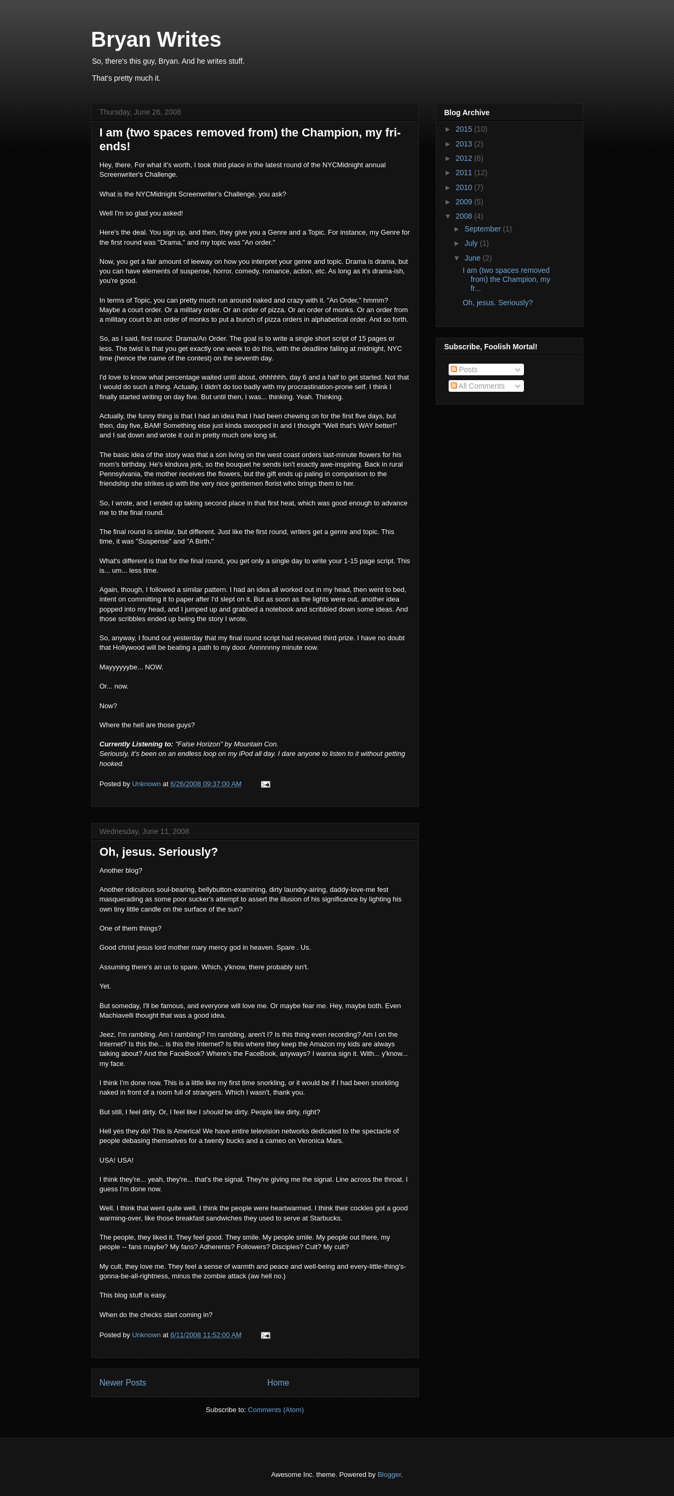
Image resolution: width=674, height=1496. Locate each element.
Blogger (389, 1474)
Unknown (147, 784)
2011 (465, 172)
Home (278, 1382)
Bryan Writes (156, 39)
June (474, 258)
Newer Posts (123, 1382)
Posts (464, 369)
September (484, 229)
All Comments (478, 386)
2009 (465, 201)
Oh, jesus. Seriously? (159, 851)
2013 (465, 144)
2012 (465, 158)
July (472, 243)
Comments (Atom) (276, 1410)
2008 (465, 216)
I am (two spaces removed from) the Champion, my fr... (506, 279)
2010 (465, 187)
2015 (465, 129)
